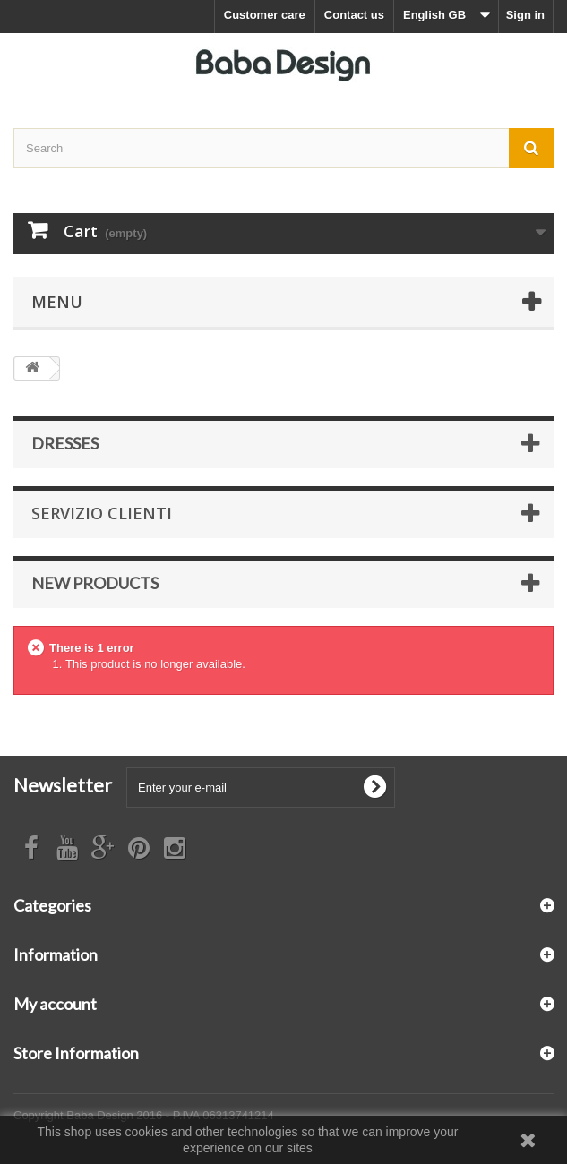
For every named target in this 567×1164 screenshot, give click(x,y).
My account (55, 1004)
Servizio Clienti (101, 513)
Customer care (264, 14)
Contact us (354, 14)
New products (95, 583)
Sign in (525, 14)
